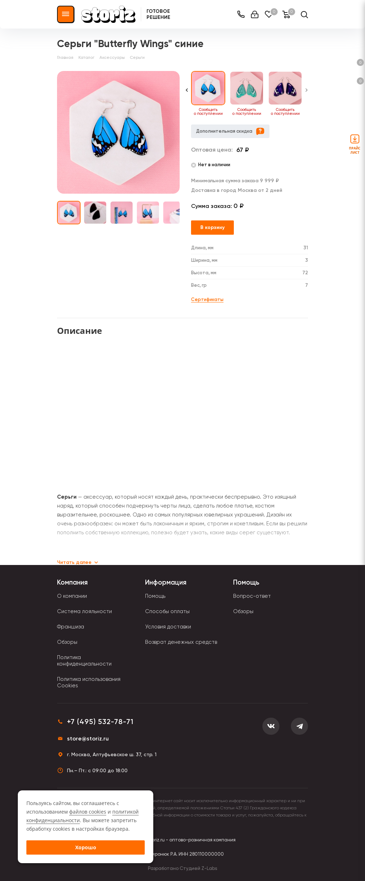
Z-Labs (209, 868)
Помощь (155, 596)
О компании (72, 596)
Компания (72, 582)
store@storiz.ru (88, 738)
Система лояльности (84, 611)
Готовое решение (158, 14)
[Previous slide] (186, 93)
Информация (165, 582)
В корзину (212, 227)
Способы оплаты (167, 611)
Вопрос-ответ (252, 596)
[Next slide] (306, 93)
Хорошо (85, 847)
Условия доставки (168, 626)
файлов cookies (87, 811)
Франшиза (70, 626)
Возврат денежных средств (181, 642)
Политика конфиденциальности (84, 660)
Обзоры (67, 642)
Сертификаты (207, 299)
